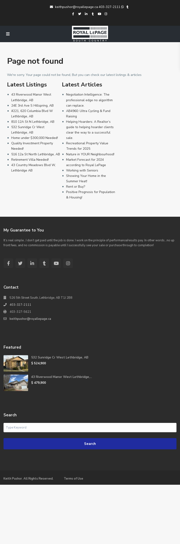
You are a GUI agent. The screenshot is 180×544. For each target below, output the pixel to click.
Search (90, 443)
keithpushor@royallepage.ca (74, 7)
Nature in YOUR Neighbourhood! (90, 154)
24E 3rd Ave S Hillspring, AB (32, 105)
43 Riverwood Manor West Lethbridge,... (61, 377)
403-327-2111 (109, 7)
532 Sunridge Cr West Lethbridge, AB (59, 357)
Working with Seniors (82, 170)
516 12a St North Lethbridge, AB (35, 154)
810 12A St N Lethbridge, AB (32, 121)
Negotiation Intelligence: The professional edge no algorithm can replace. (89, 100)
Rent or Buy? (75, 186)
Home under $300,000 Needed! (34, 138)
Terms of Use (73, 479)
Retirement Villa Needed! (30, 159)
